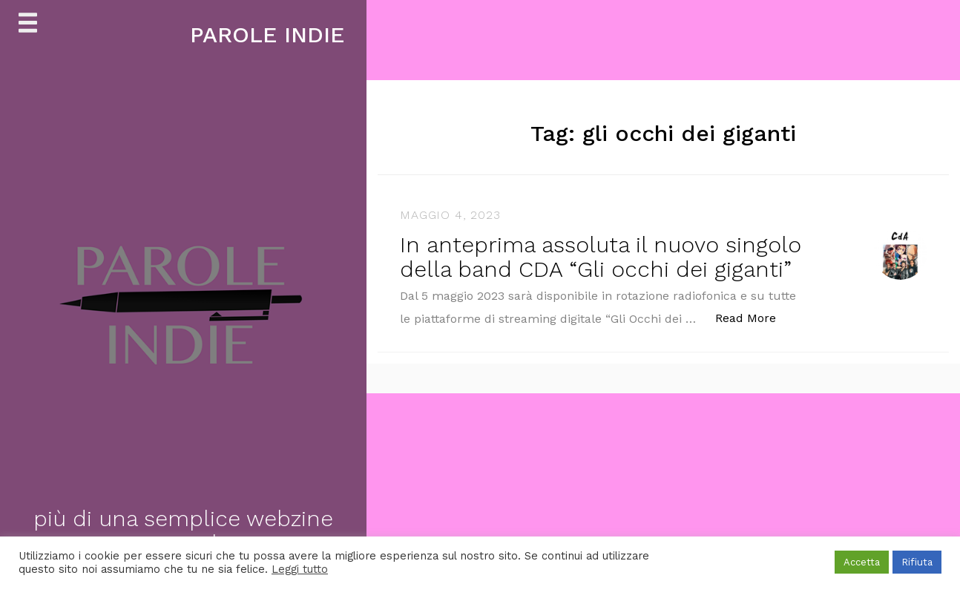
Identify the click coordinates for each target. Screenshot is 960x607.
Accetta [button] (862, 562)
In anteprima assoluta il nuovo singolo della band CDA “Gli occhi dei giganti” (600, 257)
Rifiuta (917, 562)
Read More (753, 317)
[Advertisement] (445, 497)
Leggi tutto (300, 569)
